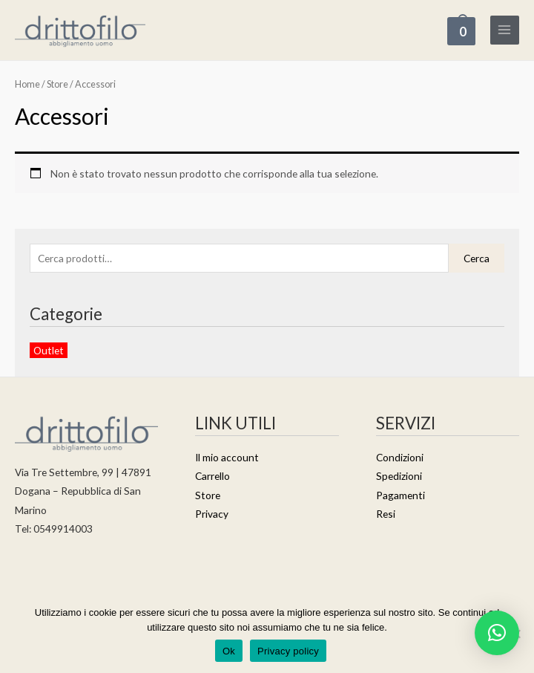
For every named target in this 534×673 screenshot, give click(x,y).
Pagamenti (400, 496)
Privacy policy (288, 651)
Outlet (48, 351)
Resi (385, 514)
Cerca (477, 259)
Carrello (212, 477)
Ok (228, 651)
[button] (497, 633)
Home (27, 85)
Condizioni (399, 458)
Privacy (211, 514)
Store (57, 85)
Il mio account (227, 458)
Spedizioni (399, 477)
